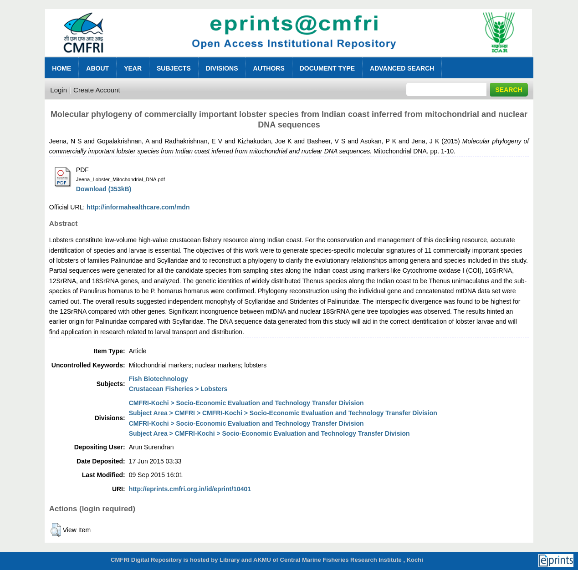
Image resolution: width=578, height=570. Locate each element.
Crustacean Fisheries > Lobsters (178, 388)
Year (133, 68)
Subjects (174, 68)
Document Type (327, 68)
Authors (269, 68)
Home (61, 68)
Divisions (222, 68)
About (97, 68)
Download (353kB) (103, 189)
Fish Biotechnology (158, 378)
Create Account (96, 90)
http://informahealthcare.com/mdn (138, 207)
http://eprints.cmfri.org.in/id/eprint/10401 (190, 489)
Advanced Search (402, 68)
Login (58, 90)
